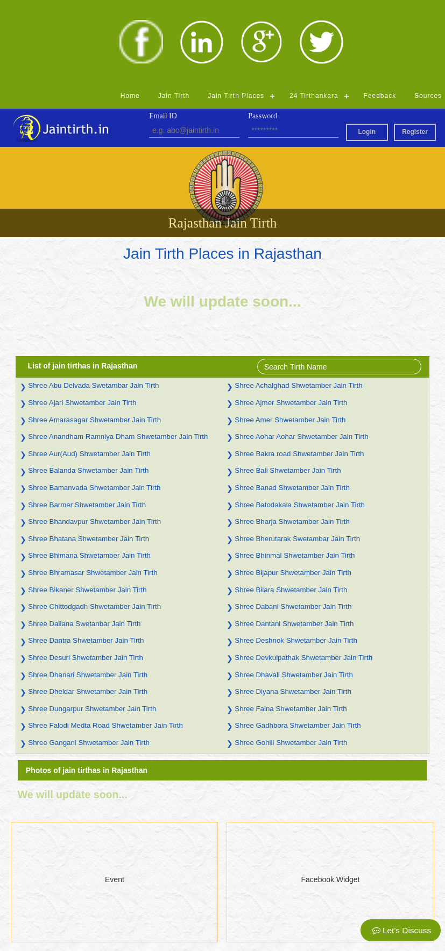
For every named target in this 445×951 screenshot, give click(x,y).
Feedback (380, 12)
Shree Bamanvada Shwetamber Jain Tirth (94, 404)
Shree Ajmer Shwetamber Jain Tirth (291, 319)
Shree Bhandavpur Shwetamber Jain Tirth (94, 438)
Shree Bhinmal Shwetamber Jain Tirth (295, 472)
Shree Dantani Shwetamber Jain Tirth (294, 540)
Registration (26, 937)
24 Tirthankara (313, 12)
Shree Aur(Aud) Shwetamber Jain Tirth (89, 370)
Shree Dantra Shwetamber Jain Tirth (86, 557)
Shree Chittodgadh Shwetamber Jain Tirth (94, 523)
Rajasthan (239, 881)
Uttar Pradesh (138, 881)
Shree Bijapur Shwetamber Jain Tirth (293, 489)
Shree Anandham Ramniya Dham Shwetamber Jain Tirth (118, 353)
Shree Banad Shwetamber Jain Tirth (292, 404)
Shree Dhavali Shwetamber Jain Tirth (294, 591)
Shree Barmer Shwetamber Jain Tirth (87, 421)
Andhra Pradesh (142, 895)
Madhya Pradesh (143, 909)
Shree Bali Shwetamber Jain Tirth (288, 387)
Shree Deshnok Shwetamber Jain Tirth (296, 557)
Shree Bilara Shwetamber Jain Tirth (291, 506)
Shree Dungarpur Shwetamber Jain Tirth (92, 625)
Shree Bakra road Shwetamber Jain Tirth (299, 370)
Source (18, 923)
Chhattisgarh (136, 937)
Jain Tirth (174, 12)
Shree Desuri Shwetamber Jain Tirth (85, 574)
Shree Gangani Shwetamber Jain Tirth (88, 659)
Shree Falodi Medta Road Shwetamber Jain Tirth (105, 642)
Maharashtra (243, 923)
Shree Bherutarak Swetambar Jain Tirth (297, 455)
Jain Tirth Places (236, 12)
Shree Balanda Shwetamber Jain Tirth (88, 387)
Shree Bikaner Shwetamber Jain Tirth (87, 506)
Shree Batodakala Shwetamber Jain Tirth (300, 421)
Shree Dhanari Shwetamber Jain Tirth (87, 591)
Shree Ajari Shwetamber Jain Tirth (82, 319)
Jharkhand (239, 909)
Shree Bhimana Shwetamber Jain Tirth (89, 472)
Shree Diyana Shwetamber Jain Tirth (293, 608)
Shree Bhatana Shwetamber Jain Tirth (88, 455)
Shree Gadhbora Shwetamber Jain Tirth (298, 642)
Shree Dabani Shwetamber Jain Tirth (293, 523)
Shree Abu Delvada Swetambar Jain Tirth (93, 302)
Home (130, 12)
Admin (233, 937)
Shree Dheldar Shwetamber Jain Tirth (87, 608)
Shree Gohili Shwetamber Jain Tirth (291, 659)
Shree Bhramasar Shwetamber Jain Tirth (92, 489)
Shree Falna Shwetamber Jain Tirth (291, 625)
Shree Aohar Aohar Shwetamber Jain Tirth (301, 353)
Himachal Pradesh (145, 923)
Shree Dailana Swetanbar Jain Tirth (84, 540)
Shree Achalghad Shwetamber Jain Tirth (298, 302)
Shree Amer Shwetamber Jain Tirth (290, 336)
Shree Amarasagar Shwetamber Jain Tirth (94, 336)
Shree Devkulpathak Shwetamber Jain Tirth (303, 574)
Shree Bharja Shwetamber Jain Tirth (292, 438)
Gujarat (234, 895)
